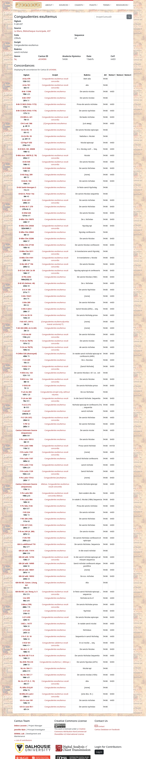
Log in (99, 752)
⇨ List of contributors (23, 740)
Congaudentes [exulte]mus (55, 477)
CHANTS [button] (79, 5)
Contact (99, 726)
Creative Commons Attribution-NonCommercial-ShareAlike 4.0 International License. (70, 731)
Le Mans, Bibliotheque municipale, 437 (32, 31)
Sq (15, 59)
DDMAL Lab (19, 733)
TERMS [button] (106, 5)
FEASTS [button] (92, 5)
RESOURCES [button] (122, 5)
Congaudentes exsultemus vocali (55, 617)
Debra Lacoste (20, 725)
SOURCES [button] (63, 5)
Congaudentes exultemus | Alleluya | (55, 662)
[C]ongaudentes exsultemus (55, 123)
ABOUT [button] (48, 5)
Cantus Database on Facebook (107, 729)
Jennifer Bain (20, 729)
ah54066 (42, 59)
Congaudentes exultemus (55, 91)
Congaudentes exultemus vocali (55, 465)
